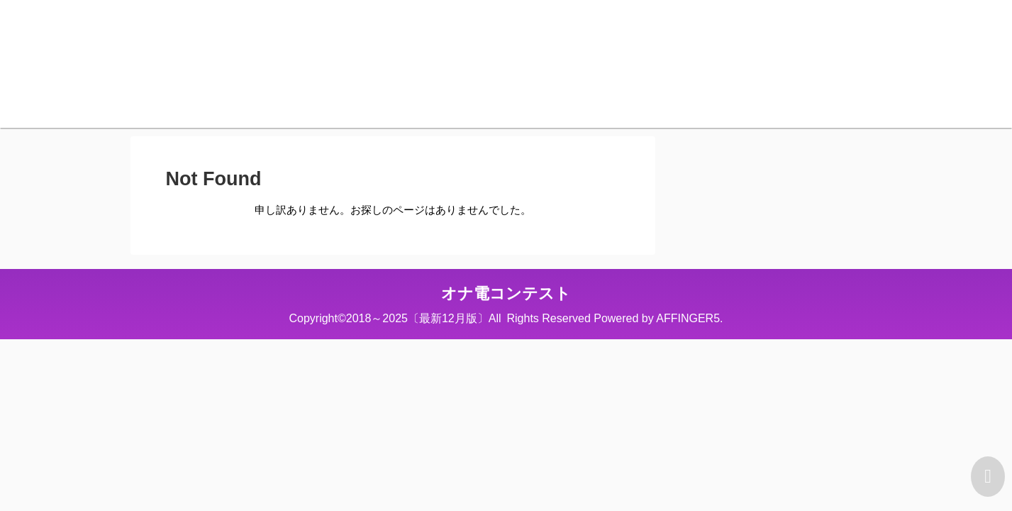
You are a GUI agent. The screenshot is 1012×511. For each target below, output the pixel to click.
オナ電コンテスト (506, 293)
